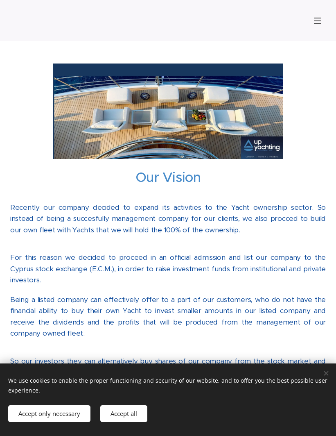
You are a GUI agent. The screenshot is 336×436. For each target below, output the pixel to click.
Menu (317, 20)
